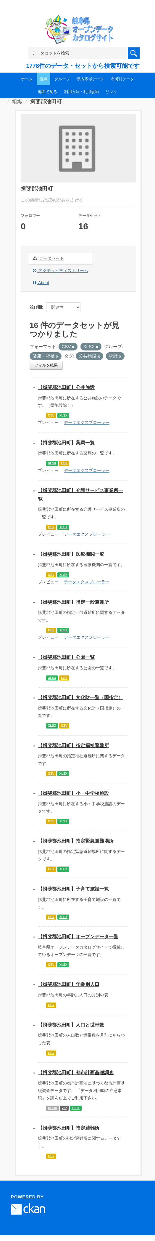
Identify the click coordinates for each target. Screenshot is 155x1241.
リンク (111, 91)
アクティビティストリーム (60, 270)
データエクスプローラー (86, 422)
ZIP (64, 1108)
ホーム (27, 79)
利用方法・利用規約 (81, 91)
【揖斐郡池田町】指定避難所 (68, 1127)
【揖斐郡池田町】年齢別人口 (68, 984)
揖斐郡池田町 (46, 102)
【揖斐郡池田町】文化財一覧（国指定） (80, 697)
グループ (62, 79)
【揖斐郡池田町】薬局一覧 (66, 442)
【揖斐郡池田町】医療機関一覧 (71, 554)
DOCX (52, 1108)
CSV (51, 415)
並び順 (36, 307)
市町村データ (122, 79)
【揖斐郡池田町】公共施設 (66, 387)
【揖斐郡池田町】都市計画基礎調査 (76, 1072)
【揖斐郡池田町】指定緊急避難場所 (76, 840)
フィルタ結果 (46, 365)
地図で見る (47, 91)
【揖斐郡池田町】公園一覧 (66, 657)
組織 (43, 79)
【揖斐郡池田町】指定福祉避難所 (73, 745)
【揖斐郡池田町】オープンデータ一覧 (78, 936)
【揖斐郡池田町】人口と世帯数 (71, 1024)
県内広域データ (90, 79)
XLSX (63, 415)
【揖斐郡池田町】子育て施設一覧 (73, 888)
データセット (48, 258)
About (41, 282)
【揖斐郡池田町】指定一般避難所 (73, 602)
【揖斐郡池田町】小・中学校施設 (73, 793)
